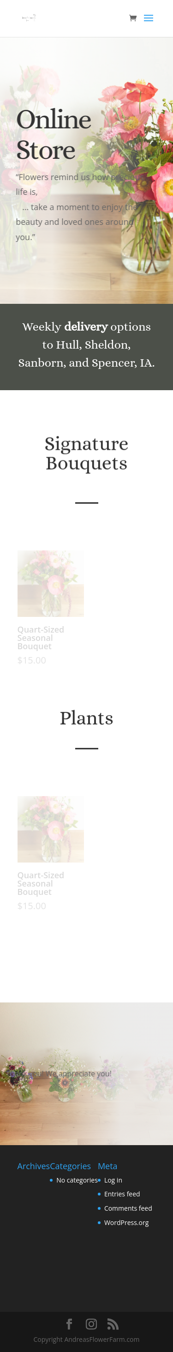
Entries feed (122, 1193)
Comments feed (128, 1208)
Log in (113, 1180)
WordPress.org (126, 1222)
